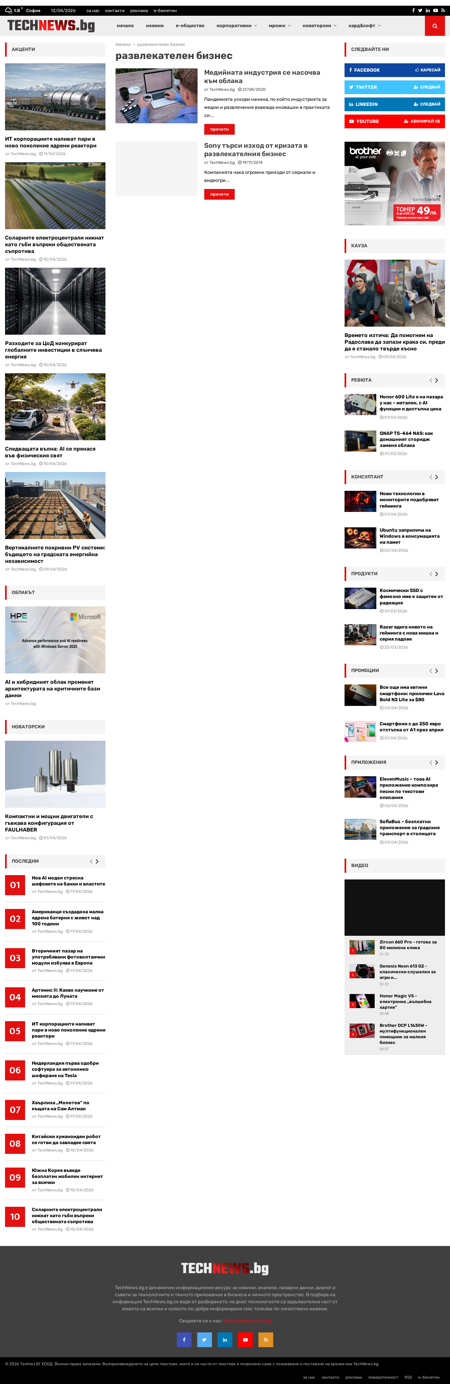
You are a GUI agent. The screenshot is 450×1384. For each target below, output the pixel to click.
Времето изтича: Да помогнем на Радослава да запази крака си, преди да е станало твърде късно (395, 342)
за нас (92, 10)
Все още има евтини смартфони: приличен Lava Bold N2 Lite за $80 (412, 693)
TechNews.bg (222, 89)
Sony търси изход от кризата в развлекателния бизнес (256, 149)
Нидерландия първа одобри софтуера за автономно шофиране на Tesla (65, 1069)
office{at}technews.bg (247, 1321)
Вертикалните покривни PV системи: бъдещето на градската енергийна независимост (55, 554)
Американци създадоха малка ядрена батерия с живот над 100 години (67, 918)
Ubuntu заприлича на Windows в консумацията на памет (410, 536)
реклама (139, 10)
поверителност (383, 1377)
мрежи (277, 25)
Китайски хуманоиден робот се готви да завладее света (66, 1139)
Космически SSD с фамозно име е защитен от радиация (411, 596)
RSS (408, 1377)
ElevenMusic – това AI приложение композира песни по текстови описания (409, 788)
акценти (23, 49)
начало (125, 25)
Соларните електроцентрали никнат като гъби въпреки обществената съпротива (54, 244)
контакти (115, 10)
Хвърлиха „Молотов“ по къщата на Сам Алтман (60, 1106)
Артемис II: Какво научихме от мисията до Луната (68, 993)
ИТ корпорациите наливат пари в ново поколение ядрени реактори (50, 142)
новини (155, 25)
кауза (359, 246)
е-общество (190, 25)
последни (25, 861)
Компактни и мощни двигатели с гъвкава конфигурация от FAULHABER (49, 823)
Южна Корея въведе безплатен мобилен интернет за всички (67, 1176)
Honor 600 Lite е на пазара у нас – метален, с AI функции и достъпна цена (411, 403)
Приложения (368, 762)
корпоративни (234, 25)
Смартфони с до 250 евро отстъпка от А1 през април (412, 727)
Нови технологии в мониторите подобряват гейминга (409, 500)
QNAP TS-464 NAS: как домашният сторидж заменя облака (406, 439)
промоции (365, 670)
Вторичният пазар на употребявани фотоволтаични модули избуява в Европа (68, 957)
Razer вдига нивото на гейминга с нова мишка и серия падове (409, 633)
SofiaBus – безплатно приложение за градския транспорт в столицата (410, 828)
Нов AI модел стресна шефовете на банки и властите (68, 881)
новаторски (317, 25)
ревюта (361, 380)
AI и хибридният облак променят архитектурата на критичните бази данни (52, 689)
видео (359, 865)
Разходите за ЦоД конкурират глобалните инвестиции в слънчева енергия (53, 350)
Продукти (364, 574)
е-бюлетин (165, 10)
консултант (367, 477)
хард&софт (362, 25)
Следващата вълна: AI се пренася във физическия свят (50, 452)
